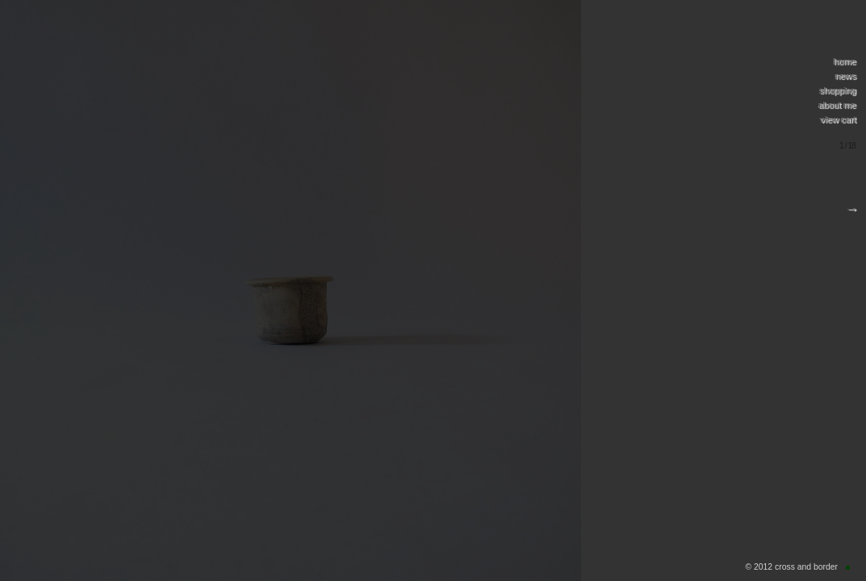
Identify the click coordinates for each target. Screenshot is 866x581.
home (844, 61)
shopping (837, 90)
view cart (838, 119)
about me (837, 105)
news (845, 76)
